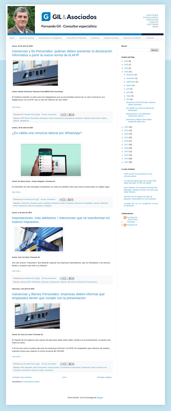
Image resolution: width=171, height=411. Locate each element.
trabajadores (24, 121)
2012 (126, 162)
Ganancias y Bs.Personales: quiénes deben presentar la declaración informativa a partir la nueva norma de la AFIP (62, 53)
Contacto (150, 38)
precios (73, 282)
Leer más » (16, 107)
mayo (128, 96)
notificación (104, 203)
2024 (126, 68)
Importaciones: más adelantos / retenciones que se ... (138, 115)
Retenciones (96, 118)
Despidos (33, 203)
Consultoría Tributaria (76, 38)
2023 (126, 72)
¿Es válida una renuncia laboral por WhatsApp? (47, 133)
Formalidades (88, 203)
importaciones (55, 282)
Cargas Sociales (53, 367)
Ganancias (79, 118)
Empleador (55, 203)
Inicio (64, 377)
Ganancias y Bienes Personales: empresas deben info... (139, 120)
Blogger (100, 398)
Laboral (96, 203)
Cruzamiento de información (70, 367)
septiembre (131, 82)
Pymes (15, 206)
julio (128, 89)
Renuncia (31, 206)
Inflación (64, 282)
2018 (126, 141)
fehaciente (78, 203)
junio (128, 92)
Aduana (23, 282)
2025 (126, 65)
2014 (126, 155)
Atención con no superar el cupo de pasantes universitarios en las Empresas (140, 198)
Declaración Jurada (46, 118)
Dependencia (69, 118)
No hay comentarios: (49, 114)
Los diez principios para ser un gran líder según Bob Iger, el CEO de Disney (140, 182)
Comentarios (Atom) (31, 382)
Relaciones (23, 206)
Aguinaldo (28, 367)
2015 (126, 151)
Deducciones (59, 118)
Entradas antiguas (104, 377)
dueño (40, 203)
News (12, 38)
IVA (69, 282)
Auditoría (95, 38)
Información (26, 370)
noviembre (130, 78)
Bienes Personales (32, 118)
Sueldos (41, 370)
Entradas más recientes (22, 377)
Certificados (36, 282)
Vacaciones (49, 370)
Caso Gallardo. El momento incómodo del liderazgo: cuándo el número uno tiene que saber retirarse (141, 190)
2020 (126, 134)
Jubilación (87, 118)
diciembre (130, 75)
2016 (126, 148)
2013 (126, 159)
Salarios (16, 121)
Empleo (63, 203)
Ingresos (34, 370)
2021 (126, 130)
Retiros (104, 118)
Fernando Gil (132, 225)
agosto (129, 85)
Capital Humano (111, 38)
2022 (126, 127)
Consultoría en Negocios (50, 38)
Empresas (70, 203)
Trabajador (48, 206)
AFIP (22, 118)
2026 (126, 61)
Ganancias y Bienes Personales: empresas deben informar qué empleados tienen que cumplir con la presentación (58, 296)
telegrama (39, 206)
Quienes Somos (26, 38)
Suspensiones (92, 282)
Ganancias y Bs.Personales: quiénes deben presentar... (140, 103)
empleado (46, 203)
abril (128, 99)
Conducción (25, 203)
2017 (126, 145)
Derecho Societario (132, 38)
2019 (126, 137)
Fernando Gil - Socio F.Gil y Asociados (132, 219)
